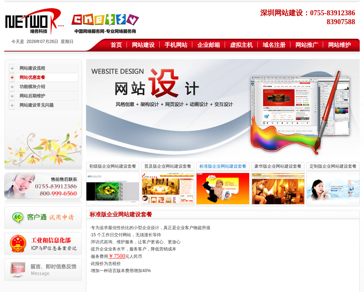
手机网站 (176, 45)
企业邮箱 (208, 45)
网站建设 (143, 45)
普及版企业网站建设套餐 (167, 166)
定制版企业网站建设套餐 (333, 166)
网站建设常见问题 (37, 105)
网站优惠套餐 (32, 77)
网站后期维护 (32, 95)
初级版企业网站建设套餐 (112, 166)
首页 (116, 45)
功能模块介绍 (32, 86)
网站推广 (306, 45)
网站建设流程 (32, 68)
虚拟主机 (241, 45)
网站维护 (339, 45)
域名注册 (274, 45)
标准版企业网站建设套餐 (222, 166)
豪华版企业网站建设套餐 (278, 166)
